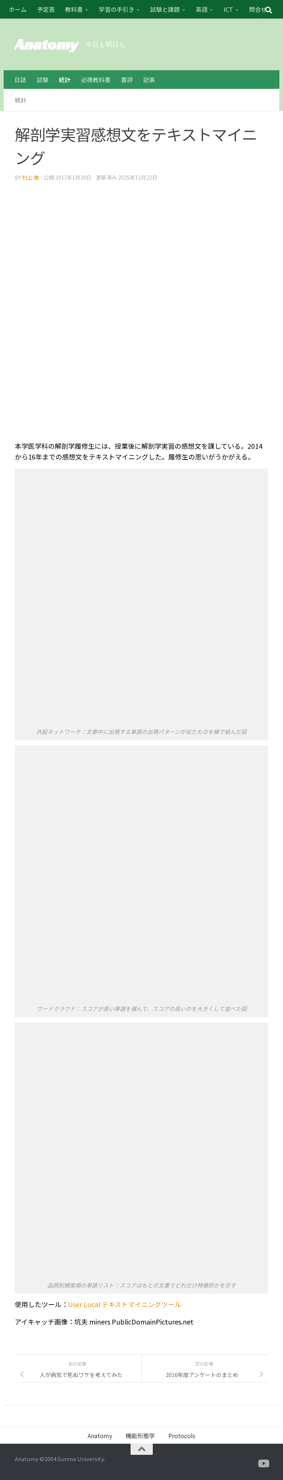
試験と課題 (165, 9)
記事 (149, 79)
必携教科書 (96, 79)
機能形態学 (140, 1435)
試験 (42, 79)
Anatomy (46, 44)
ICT (228, 9)
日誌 (20, 79)
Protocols (181, 1435)
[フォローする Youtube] (263, 1463)
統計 (65, 79)
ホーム (18, 9)
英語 (202, 9)
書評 (127, 79)
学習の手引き (116, 9)
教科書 (74, 9)
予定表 (46, 9)
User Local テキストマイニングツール (124, 1304)
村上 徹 (30, 177)
